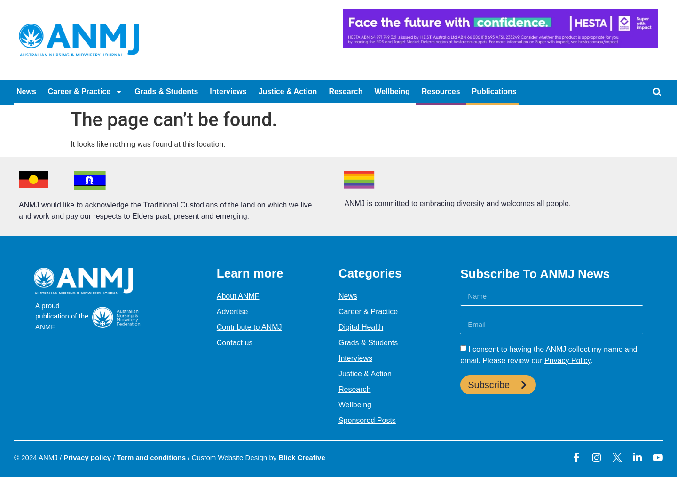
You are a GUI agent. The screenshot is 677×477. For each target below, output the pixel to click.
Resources (441, 91)
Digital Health (360, 327)
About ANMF (238, 296)
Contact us (234, 343)
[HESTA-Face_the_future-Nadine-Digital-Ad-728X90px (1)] (500, 45)
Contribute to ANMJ (249, 327)
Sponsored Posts (367, 420)
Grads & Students (166, 91)
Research (345, 91)
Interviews (228, 91)
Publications (494, 91)
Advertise (232, 312)
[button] (657, 92)
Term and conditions (151, 457)
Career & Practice (85, 91)
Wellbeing (391, 91)
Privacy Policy (567, 360)
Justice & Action (288, 91)
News (26, 91)
